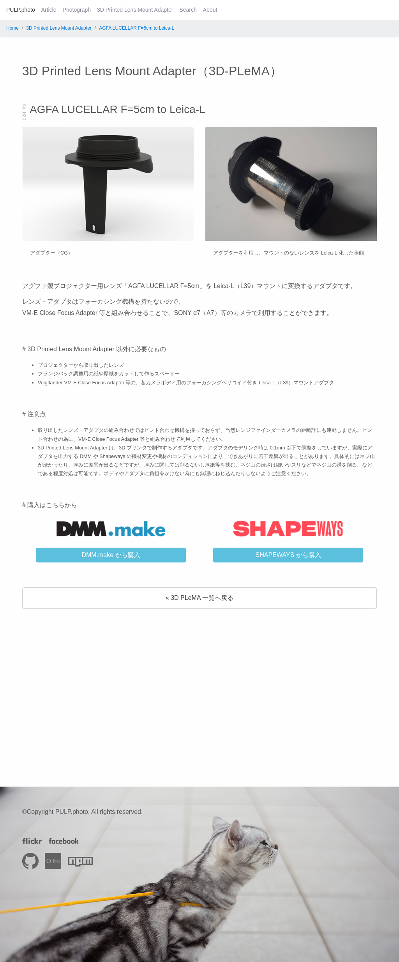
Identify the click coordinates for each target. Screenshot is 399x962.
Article (48, 10)
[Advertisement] (199, 682)
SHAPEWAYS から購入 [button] (288, 555)
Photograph (77, 10)
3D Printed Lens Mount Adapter (135, 10)
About (210, 10)
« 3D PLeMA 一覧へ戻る (199, 597)
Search (187, 10)
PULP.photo (20, 10)
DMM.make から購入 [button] (110, 555)
